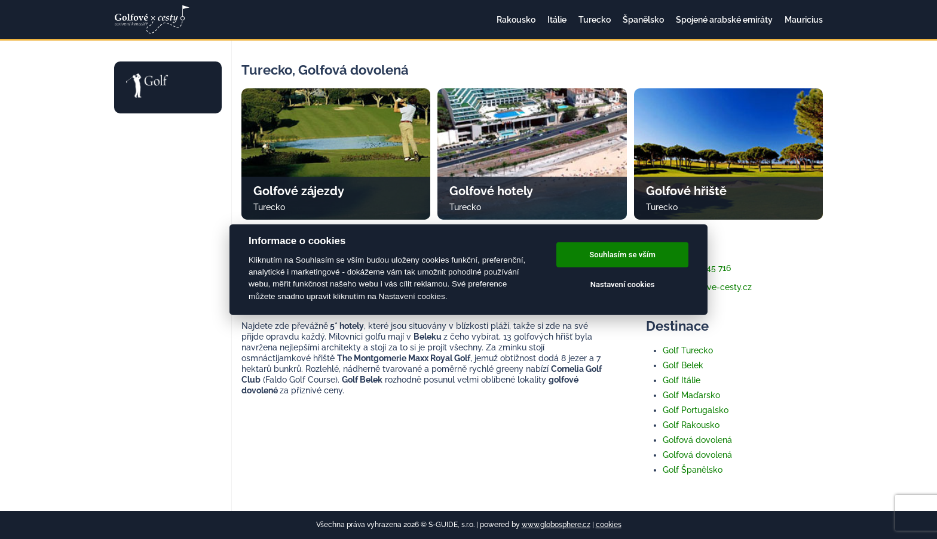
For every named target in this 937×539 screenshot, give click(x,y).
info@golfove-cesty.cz (699, 287)
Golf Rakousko (691, 425)
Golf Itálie (681, 380)
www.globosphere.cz (556, 524)
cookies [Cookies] (608, 524)
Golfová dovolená (697, 440)
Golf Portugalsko (695, 410)
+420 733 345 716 (688, 268)
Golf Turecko (688, 350)
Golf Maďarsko (691, 395)
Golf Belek (683, 365)
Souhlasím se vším (622, 254)
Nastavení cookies (622, 284)
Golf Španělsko (692, 470)
